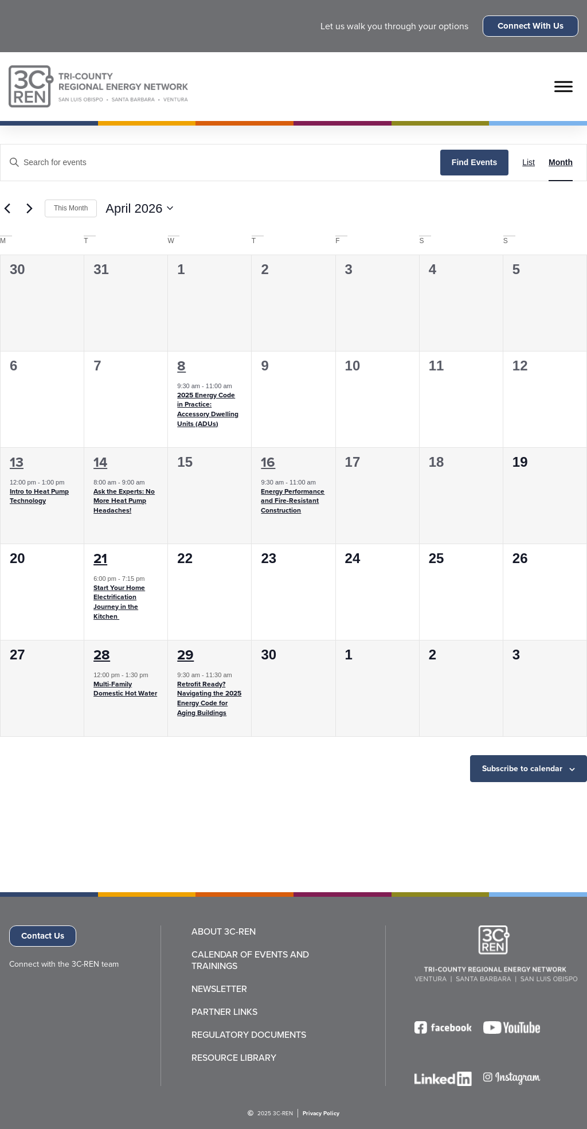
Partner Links (224, 1011)
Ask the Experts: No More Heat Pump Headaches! (124, 500)
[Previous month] (7, 208)
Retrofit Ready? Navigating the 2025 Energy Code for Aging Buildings (209, 698)
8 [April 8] (181, 366)
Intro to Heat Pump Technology (39, 496)
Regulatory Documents (248, 1034)
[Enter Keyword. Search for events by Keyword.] (220, 162)
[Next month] (29, 208)
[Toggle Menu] (563, 86)
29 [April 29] (185, 654)
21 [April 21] (100, 558)
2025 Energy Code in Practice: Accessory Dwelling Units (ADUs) (207, 409)
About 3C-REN (223, 931)
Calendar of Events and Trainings (250, 959)
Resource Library (233, 1057)
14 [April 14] (100, 462)
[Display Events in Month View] (561, 162)
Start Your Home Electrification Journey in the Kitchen (119, 602)
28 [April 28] (101, 654)
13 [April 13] (17, 462)
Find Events (474, 162)
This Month (71, 208)
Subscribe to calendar (522, 768)
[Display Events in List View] (528, 162)
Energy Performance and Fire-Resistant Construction (292, 500)
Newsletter (219, 988)
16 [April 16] (268, 462)
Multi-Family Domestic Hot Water (125, 688)
